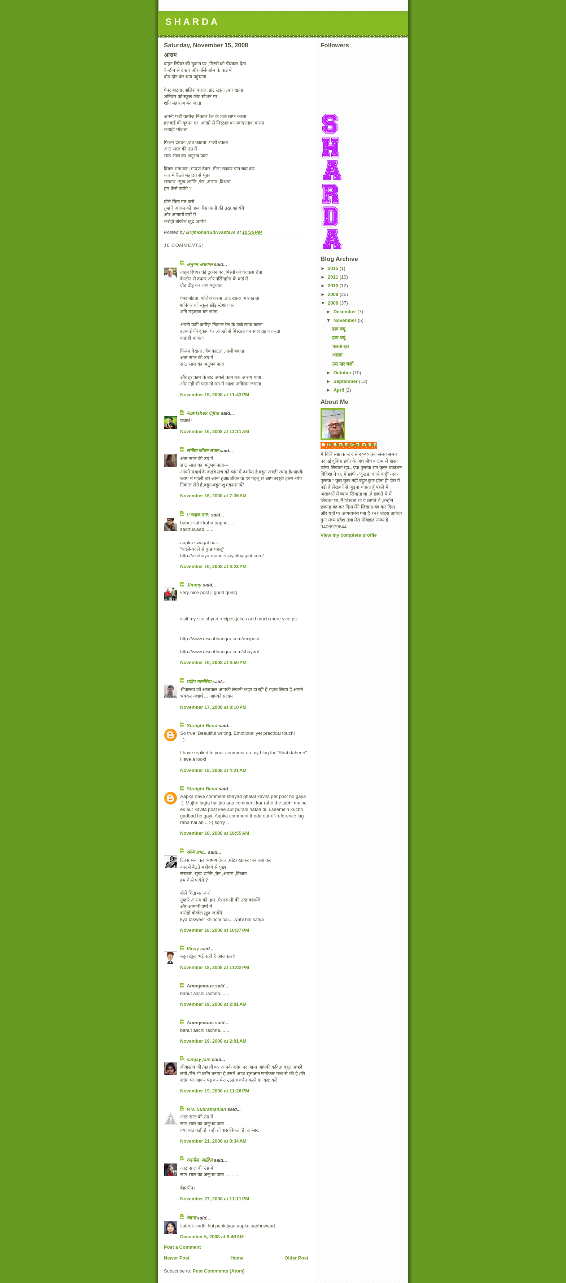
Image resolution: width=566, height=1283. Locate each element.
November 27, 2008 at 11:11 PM (214, 1198)
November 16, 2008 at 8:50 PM (213, 662)
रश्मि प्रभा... (196, 852)
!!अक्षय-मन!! (198, 515)
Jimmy (194, 585)
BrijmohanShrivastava (352, 445)
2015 (334, 268)
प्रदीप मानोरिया (199, 681)
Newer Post (177, 1258)
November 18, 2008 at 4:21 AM (213, 770)
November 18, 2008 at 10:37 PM (214, 930)
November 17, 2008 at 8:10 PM (213, 707)
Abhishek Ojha (203, 413)
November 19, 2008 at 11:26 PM (214, 1091)
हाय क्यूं (338, 329)
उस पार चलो (342, 364)
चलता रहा (340, 346)
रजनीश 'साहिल (200, 1160)
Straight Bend (202, 725)
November (346, 320)
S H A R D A (191, 21)
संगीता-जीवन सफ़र (202, 450)
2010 (334, 285)
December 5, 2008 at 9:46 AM (212, 1236)
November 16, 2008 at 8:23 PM (213, 566)
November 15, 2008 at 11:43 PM (214, 394)
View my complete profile (349, 535)
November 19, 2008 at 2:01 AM (213, 1004)
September (346, 381)
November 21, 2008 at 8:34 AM (213, 1141)
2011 (334, 277)
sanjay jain (198, 1059)
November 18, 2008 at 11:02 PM (214, 967)
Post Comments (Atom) (219, 1271)
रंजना (191, 1218)
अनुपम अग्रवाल (200, 264)
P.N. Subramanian (206, 1109)
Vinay (193, 948)
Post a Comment (182, 1247)
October (343, 372)
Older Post (296, 1258)
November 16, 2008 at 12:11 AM (214, 431)
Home (236, 1258)
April (339, 390)
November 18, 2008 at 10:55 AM (214, 833)
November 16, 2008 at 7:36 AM (213, 495)
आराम (337, 355)
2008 (334, 303)
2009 (334, 294)
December (345, 311)
